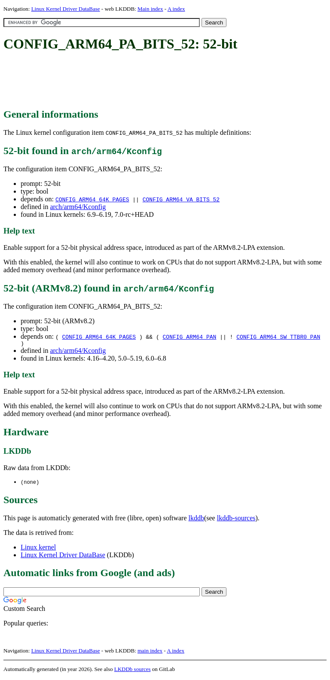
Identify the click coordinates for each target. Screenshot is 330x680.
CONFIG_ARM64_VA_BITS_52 (181, 199)
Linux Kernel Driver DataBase (65, 9)
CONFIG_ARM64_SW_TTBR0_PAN (278, 336)
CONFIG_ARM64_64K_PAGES (92, 199)
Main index (150, 9)
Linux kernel (38, 548)
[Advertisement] (159, 80)
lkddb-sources (236, 519)
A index (176, 9)
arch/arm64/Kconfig (78, 206)
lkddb (196, 519)
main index (150, 652)
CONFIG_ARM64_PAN (190, 336)
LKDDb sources (132, 671)
